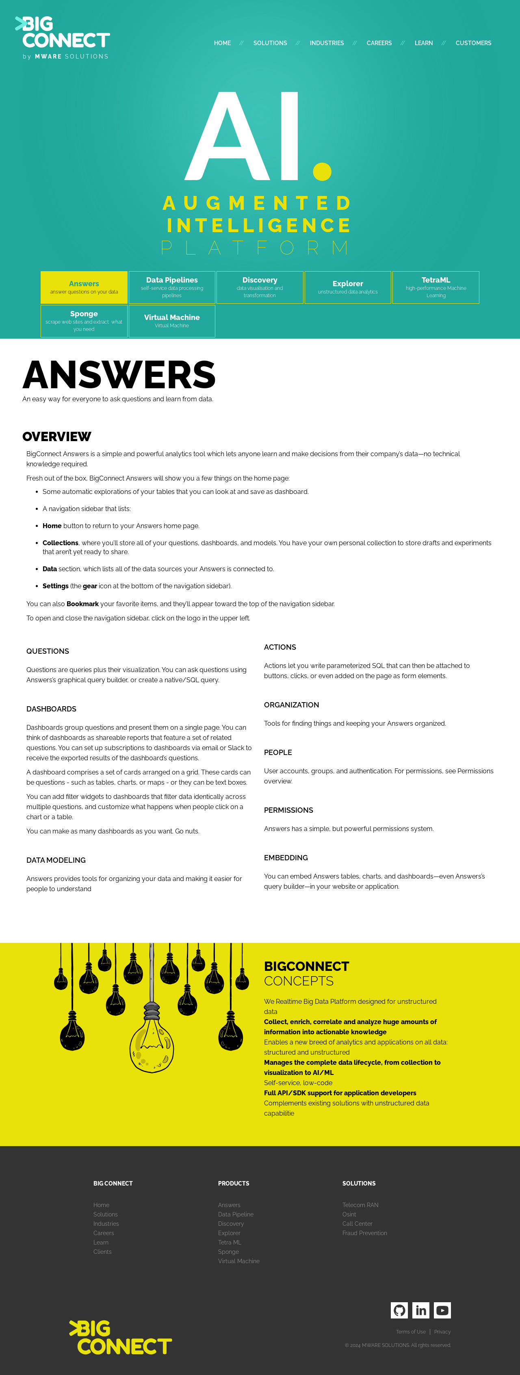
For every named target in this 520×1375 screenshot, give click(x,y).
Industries (106, 1224)
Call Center (357, 1224)
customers (474, 43)
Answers (229, 1205)
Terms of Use (411, 1332)
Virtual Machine (239, 1261)
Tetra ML (229, 1242)
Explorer (229, 1233)
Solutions (270, 43)
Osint (349, 1214)
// (241, 43)
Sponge (228, 1252)
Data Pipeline (236, 1214)
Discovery (231, 1224)
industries (327, 43)
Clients (102, 1252)
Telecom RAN (360, 1205)
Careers (379, 43)
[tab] (84, 287)
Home (222, 43)
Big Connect (113, 1183)
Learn (424, 43)
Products (233, 1183)
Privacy (442, 1332)
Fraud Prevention (364, 1233)
